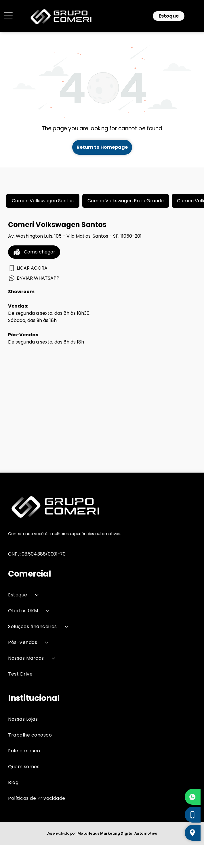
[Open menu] (8, 16)
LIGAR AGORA (27, 268)
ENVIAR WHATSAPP (33, 278)
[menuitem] (102, 595)
